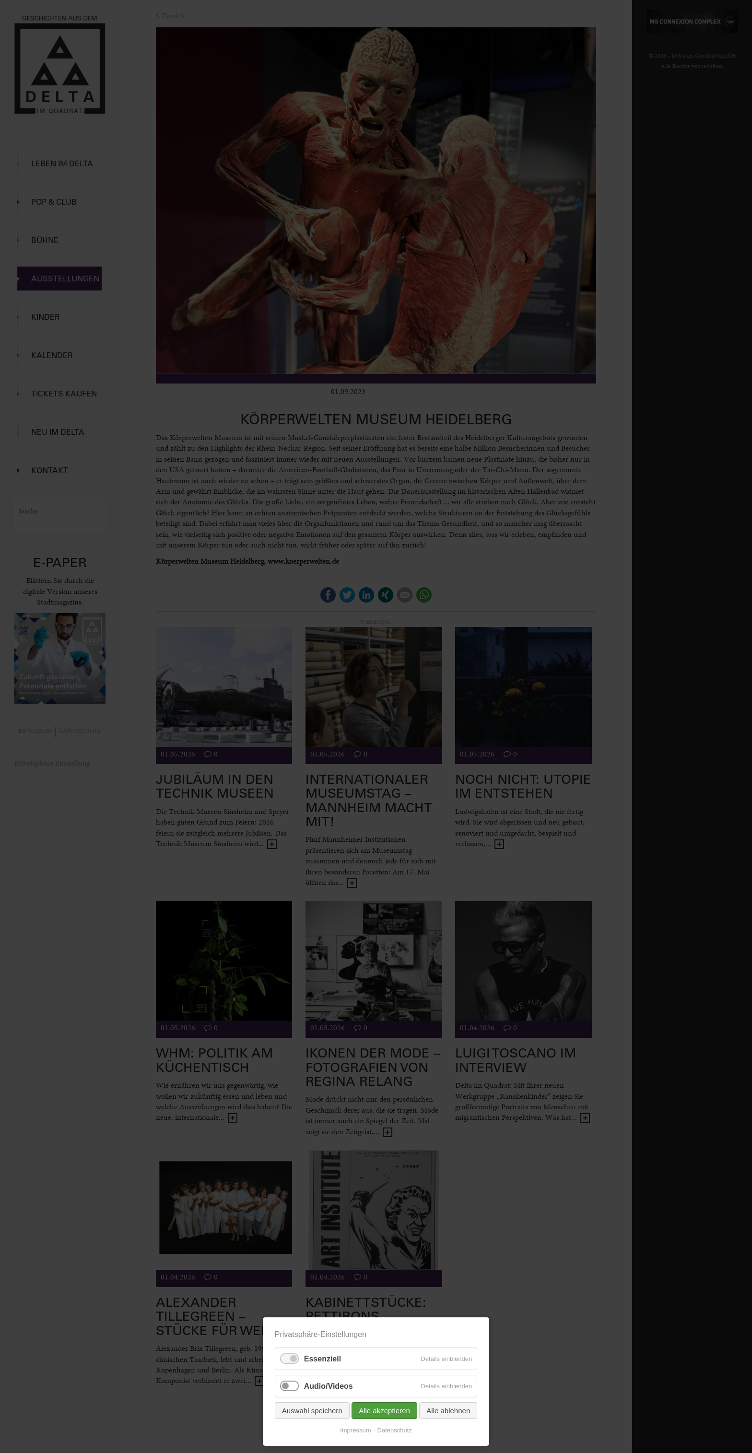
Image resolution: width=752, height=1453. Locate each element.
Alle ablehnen (448, 1411)
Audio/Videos (328, 1386)
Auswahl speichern (312, 1411)
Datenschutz (394, 1430)
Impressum (355, 1430)
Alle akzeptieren (384, 1411)
